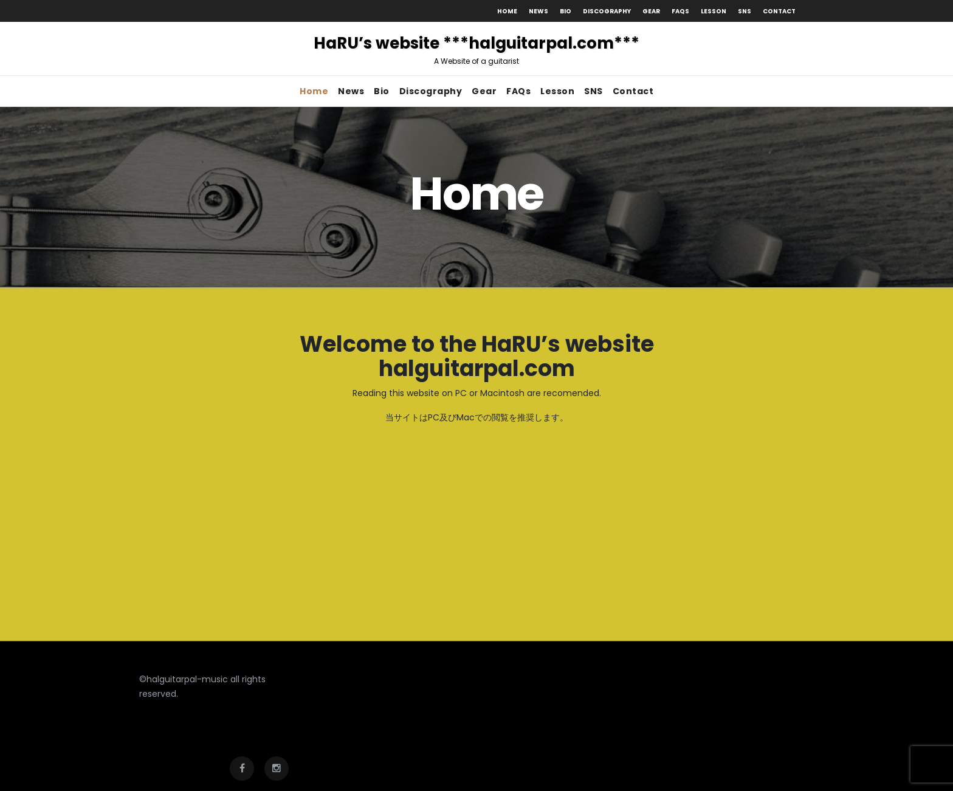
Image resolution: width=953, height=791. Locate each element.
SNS (744, 11)
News (538, 11)
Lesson (713, 11)
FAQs (680, 11)
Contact (779, 11)
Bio (565, 11)
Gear (651, 11)
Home (507, 11)
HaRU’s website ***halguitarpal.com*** (476, 49)
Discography (607, 11)
